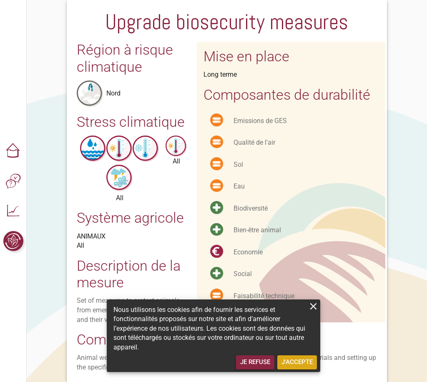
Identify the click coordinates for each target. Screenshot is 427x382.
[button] (13, 151)
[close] (313, 306)
